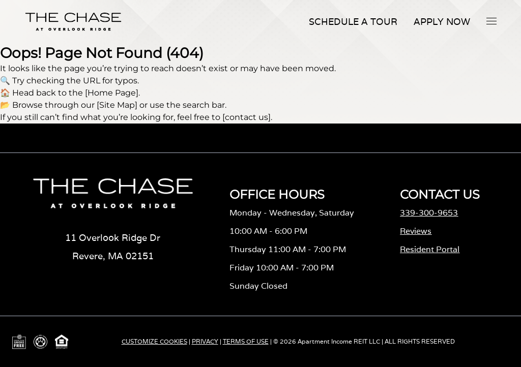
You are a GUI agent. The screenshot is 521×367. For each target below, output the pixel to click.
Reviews (415, 231)
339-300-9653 (429, 212)
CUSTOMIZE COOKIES (154, 341)
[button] (491, 21)
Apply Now (442, 21)
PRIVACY (205, 341)
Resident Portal (429, 249)
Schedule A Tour (353, 21)
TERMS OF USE (246, 341)
